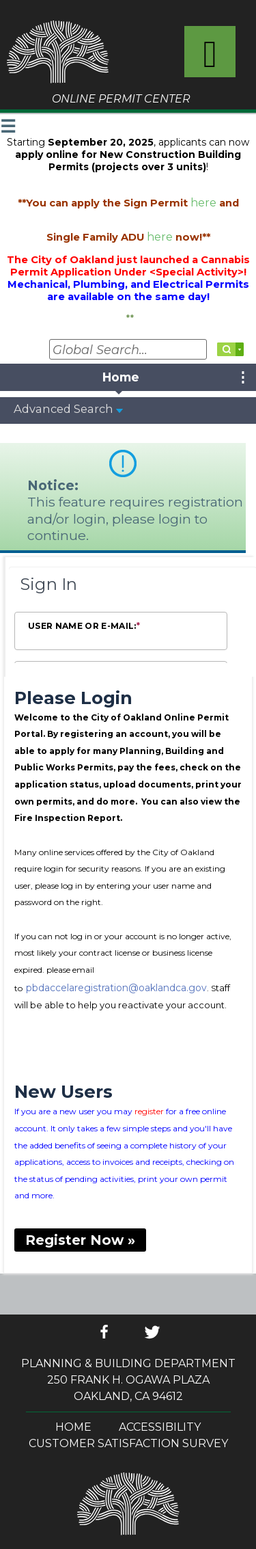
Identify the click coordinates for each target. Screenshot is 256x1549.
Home (73, 1426)
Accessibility (160, 1426)
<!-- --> (128, 714)
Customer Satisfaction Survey (128, 1443)
